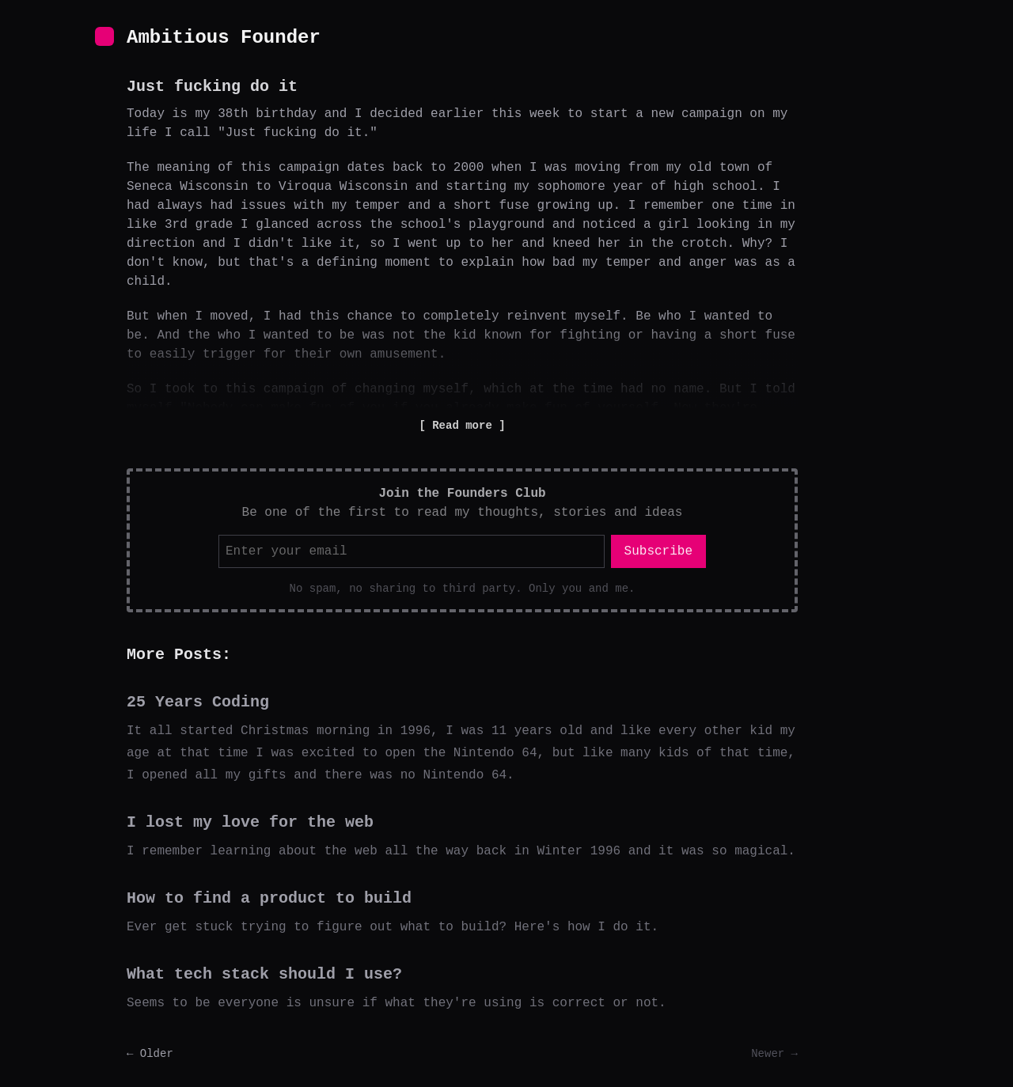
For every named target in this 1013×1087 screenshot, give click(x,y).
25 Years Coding (198, 702)
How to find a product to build (269, 898)
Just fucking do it (212, 87)
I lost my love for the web (250, 822)
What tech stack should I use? (264, 974)
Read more (462, 425)
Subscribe (658, 551)
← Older (150, 1053)
